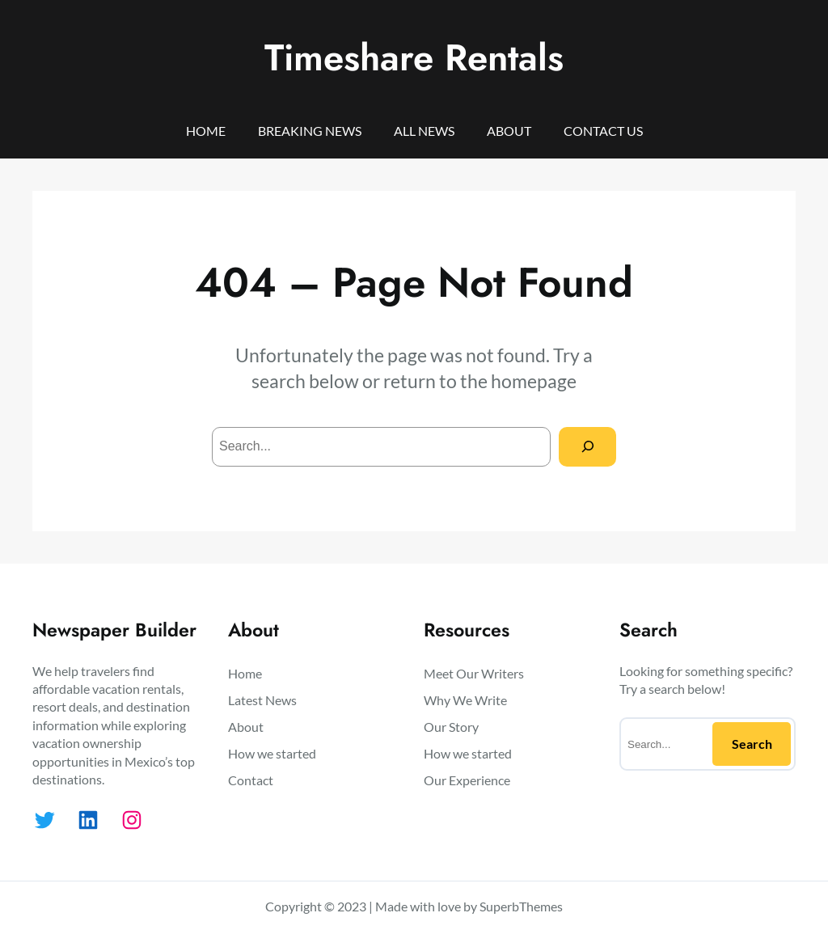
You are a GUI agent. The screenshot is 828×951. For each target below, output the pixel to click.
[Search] (587, 447)
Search (752, 743)
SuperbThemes (521, 906)
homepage (534, 381)
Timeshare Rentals (414, 57)
